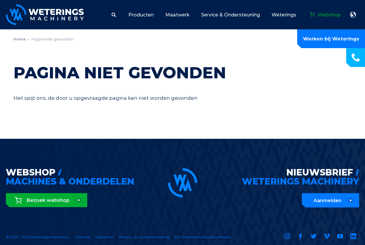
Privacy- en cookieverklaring (144, 237)
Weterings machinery (45, 14)
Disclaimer (104, 237)
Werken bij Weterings (331, 39)
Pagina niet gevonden (52, 39)
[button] (113, 14)
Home (20, 39)
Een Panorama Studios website (202, 237)
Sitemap (82, 237)
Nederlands (353, 15)
